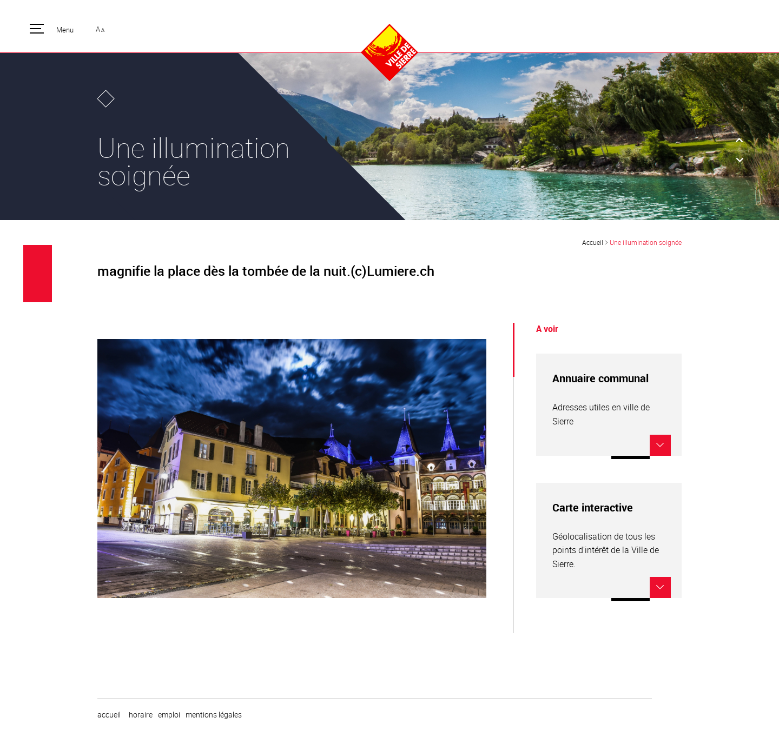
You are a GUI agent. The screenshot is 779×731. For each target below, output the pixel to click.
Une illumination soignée (646, 242)
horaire (141, 715)
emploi (169, 715)
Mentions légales (214, 715)
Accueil (592, 242)
